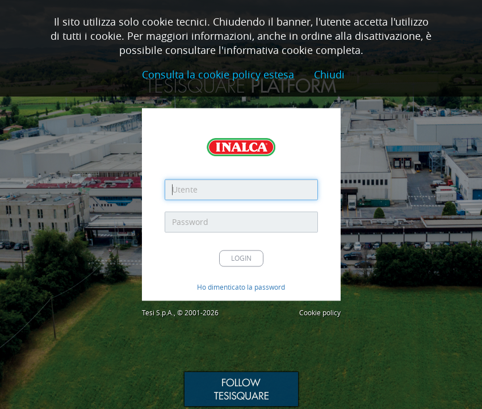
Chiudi (329, 74)
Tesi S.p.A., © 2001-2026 (180, 313)
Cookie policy (320, 313)
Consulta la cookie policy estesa (218, 74)
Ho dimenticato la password (241, 287)
